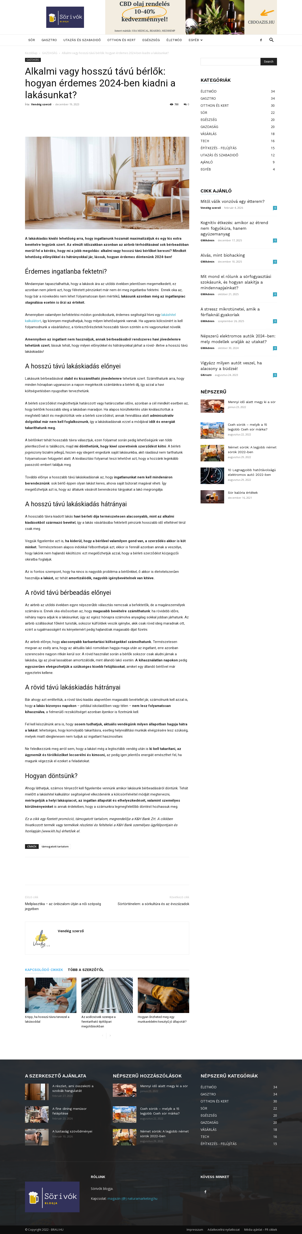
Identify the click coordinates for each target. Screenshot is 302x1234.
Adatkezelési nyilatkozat (224, 1230)
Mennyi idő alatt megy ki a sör (252, 402)
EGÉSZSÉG (151, 40)
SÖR (31, 40)
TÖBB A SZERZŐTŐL (86, 970)
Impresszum (195, 1230)
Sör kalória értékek (243, 492)
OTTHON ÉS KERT (121, 40)
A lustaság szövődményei (72, 1131)
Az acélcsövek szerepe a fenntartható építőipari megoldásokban (98, 1021)
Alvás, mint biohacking (223, 255)
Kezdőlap (31, 53)
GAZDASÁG (49, 53)
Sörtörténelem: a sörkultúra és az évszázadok (153, 904)
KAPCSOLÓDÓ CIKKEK (44, 970)
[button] (271, 40)
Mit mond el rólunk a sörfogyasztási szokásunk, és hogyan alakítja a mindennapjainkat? (236, 282)
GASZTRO (49, 40)
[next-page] (110, 1036)
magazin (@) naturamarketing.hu (132, 1198)
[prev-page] (102, 1036)
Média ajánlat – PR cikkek (260, 1230)
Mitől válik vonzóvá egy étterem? (232, 201)
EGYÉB (196, 40)
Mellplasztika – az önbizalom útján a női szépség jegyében (63, 906)
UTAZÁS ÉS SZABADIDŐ (82, 40)
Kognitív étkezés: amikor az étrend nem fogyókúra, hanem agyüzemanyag (234, 228)
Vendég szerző (41, 104)
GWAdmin (207, 240)
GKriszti (206, 375)
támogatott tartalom (55, 846)
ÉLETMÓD (174, 40)
